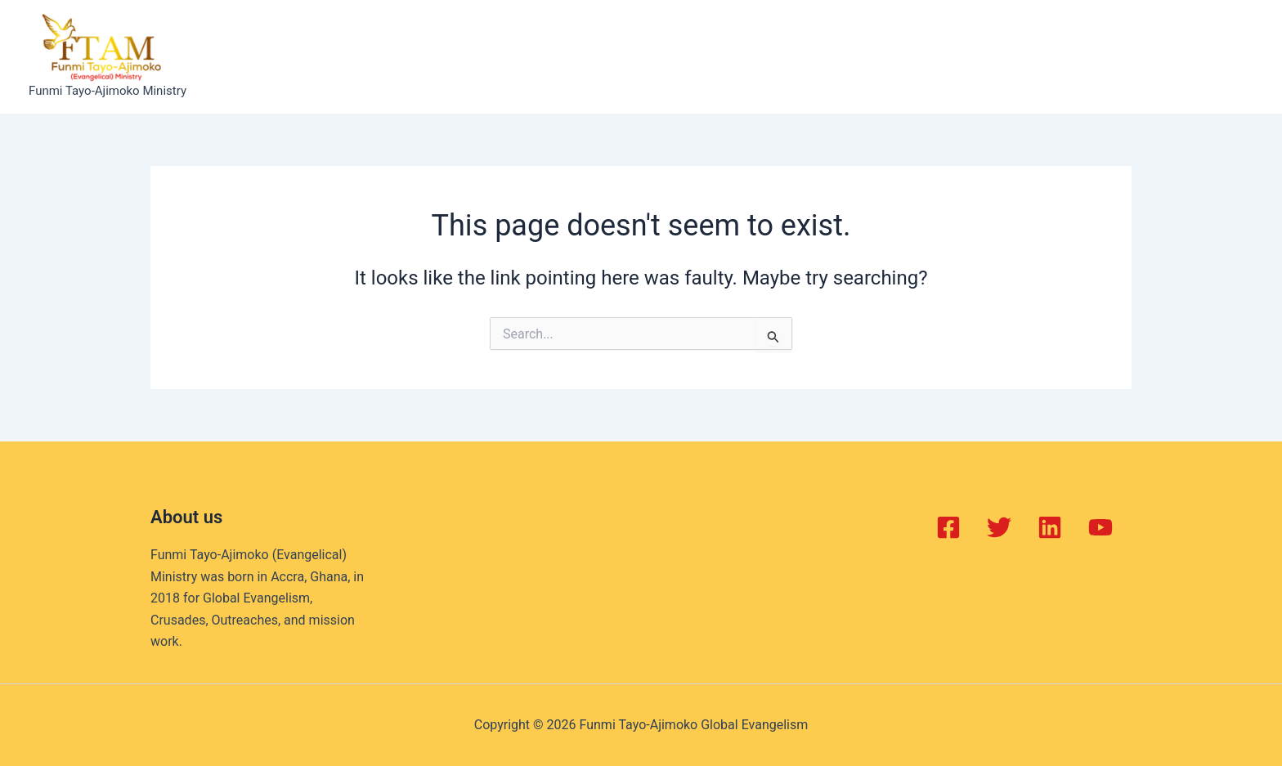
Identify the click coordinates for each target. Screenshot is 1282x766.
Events (575, 56)
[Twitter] (999, 527)
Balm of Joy (493, 56)
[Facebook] (948, 527)
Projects (647, 56)
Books (718, 56)
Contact (923, 56)
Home (352, 56)
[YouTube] (1100, 527)
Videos (851, 56)
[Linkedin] (1049, 527)
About (415, 56)
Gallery (783, 56)
